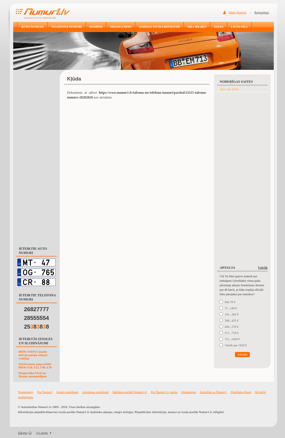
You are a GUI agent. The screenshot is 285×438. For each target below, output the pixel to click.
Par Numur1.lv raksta (164, 392)
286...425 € (232, 320)
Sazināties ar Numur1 (213, 392)
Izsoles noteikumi (67, 392)
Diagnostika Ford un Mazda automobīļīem (33, 374)
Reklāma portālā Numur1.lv (129, 392)
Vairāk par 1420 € (236, 345)
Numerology (26, 392)
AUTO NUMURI (32, 26)
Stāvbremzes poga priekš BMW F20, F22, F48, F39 (35, 365)
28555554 (36, 318)
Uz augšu (42, 432)
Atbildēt (242, 354)
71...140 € (231, 308)
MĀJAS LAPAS (120, 26)
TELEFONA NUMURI (66, 26)
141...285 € (232, 314)
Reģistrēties (261, 12)
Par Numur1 (44, 392)
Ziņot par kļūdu (229, 89)
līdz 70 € (230, 302)
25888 (36, 327)
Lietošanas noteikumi (95, 392)
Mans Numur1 (238, 12)
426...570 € (232, 326)
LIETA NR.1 (239, 26)
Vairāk (263, 268)
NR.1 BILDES (196, 26)
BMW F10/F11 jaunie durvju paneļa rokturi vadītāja (33, 355)
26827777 (36, 309)
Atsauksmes (188, 392)
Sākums (23, 432)
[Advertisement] (36, 155)
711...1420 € (232, 339)
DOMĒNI (95, 26)
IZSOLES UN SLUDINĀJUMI (159, 26)
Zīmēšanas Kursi (240, 392)
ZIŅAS (219, 26)
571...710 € (232, 332)
